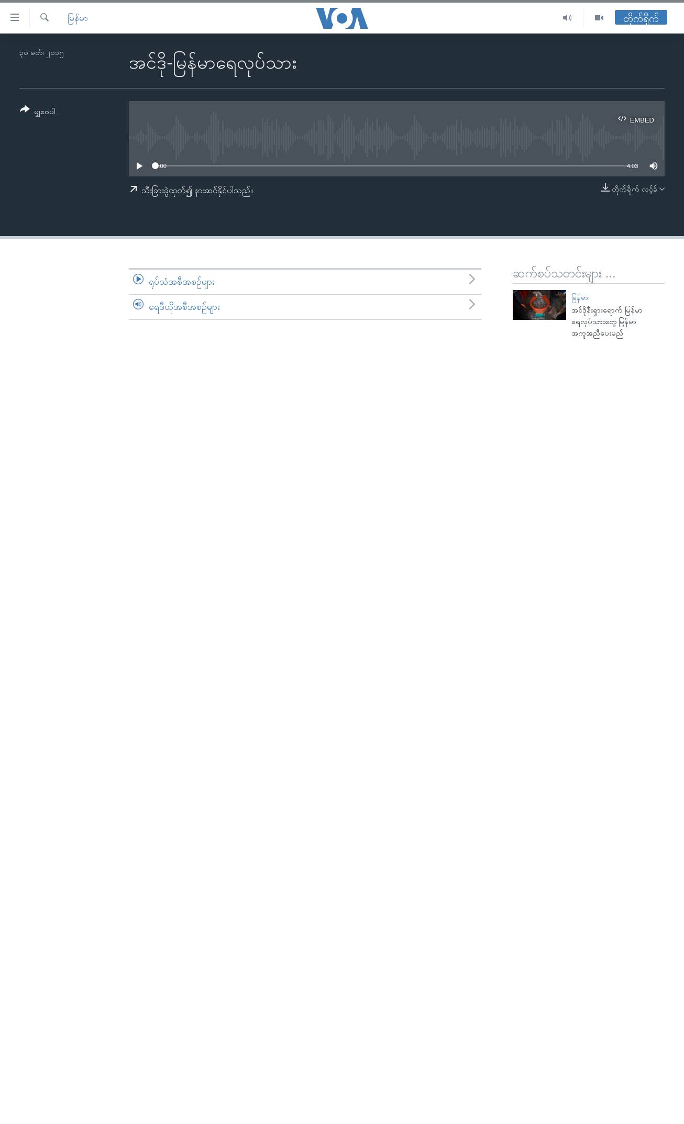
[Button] (38, 112)
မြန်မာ (78, 18)
